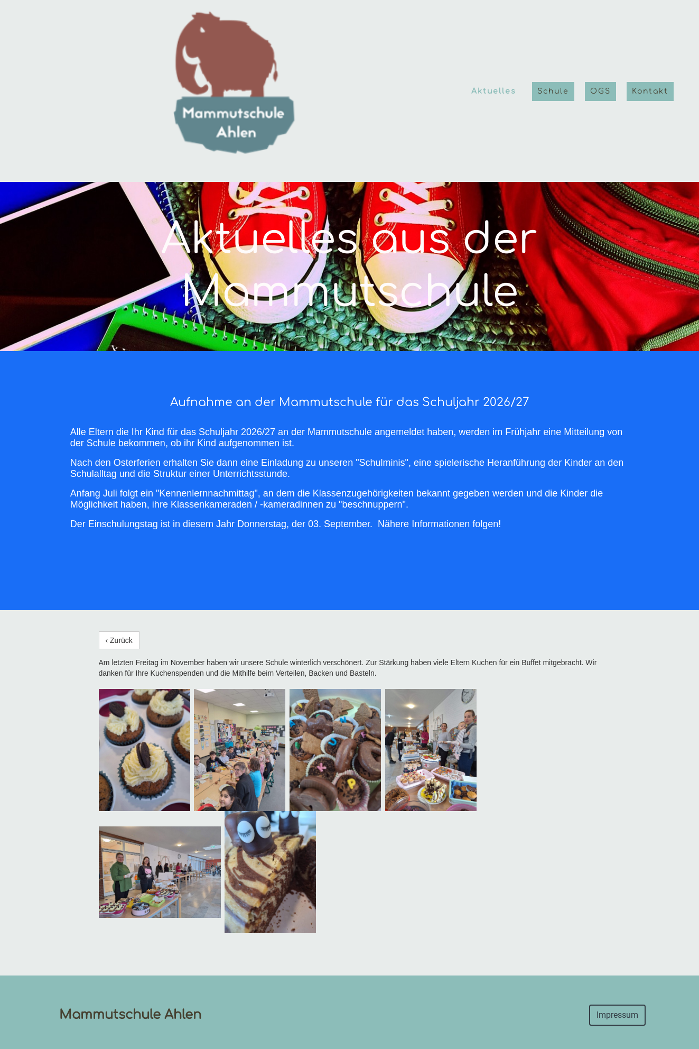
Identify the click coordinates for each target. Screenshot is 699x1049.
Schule (553, 91)
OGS (600, 91)
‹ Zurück (119, 640)
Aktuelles (493, 91)
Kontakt (650, 91)
